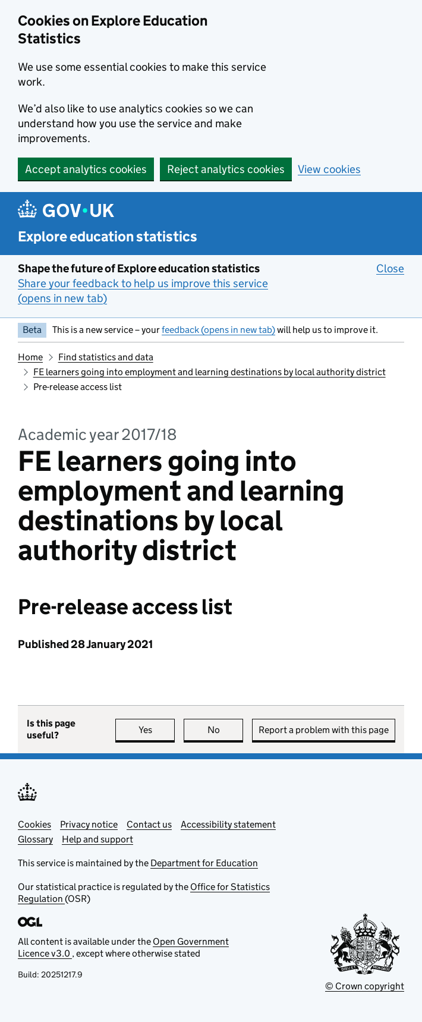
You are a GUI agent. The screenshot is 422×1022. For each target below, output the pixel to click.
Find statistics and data (105, 357)
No (225, 729)
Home (30, 357)
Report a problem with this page (324, 729)
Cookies (34, 824)
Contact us (149, 824)
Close (390, 268)
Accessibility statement (228, 824)
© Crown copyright (364, 986)
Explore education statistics (107, 236)
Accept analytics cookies (86, 169)
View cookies (329, 169)
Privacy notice (89, 824)
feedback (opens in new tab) (218, 329)
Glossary (35, 839)
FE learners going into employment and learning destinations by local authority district (209, 372)
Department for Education (204, 863)
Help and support (97, 839)
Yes (156, 729)
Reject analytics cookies (226, 169)
